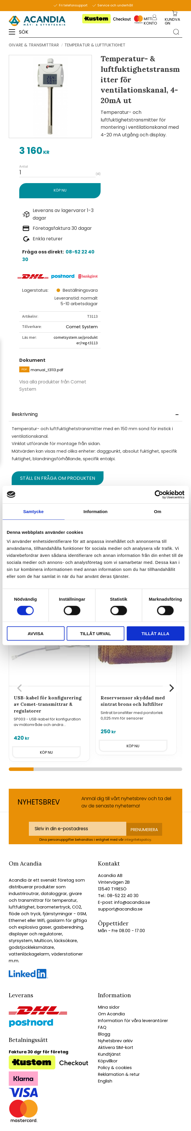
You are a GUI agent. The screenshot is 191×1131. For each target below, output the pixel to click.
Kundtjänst (109, 1054)
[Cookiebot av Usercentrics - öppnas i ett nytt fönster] (158, 494)
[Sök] (176, 31)
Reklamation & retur (119, 1074)
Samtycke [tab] (33, 511)
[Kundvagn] (174, 21)
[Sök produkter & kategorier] (94, 31)
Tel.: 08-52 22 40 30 (118, 896)
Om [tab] (157, 511)
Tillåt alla (155, 633)
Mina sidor (109, 1007)
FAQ (102, 1027)
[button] (14, 34)
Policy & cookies (115, 1068)
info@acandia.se (131, 902)
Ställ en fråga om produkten (57, 478)
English (105, 1081)
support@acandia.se (120, 909)
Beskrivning (25, 414)
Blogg (104, 1034)
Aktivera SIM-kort (115, 1047)
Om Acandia (111, 1014)
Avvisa (36, 633)
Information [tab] (95, 511)
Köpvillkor (108, 1061)
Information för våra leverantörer (133, 1021)
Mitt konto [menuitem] (150, 21)
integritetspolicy (138, 839)
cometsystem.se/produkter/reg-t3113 (76, 340)
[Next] (170, 688)
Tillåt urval (95, 633)
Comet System (82, 327)
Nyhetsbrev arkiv (115, 1041)
